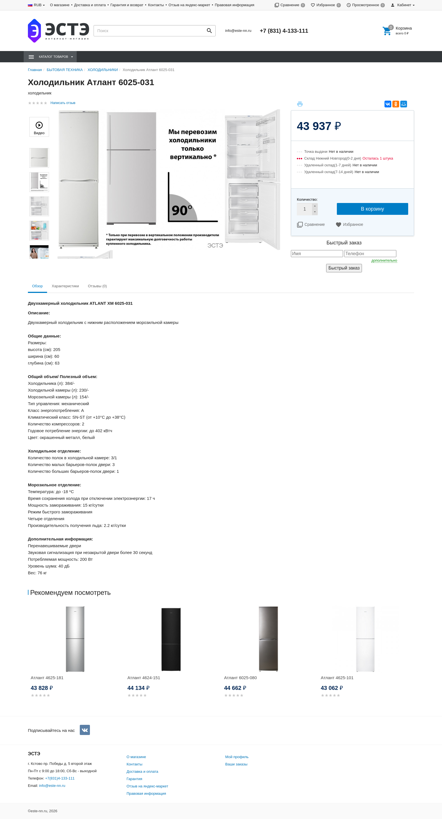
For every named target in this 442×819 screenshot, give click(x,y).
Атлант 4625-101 (337, 677)
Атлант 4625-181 (47, 677)
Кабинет (400, 5)
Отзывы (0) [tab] (97, 286)
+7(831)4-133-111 (59, 778)
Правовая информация (234, 5)
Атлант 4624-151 (143, 677)
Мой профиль (237, 757)
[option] (76, 658)
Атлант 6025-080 (240, 677)
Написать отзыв (62, 103)
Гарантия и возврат (127, 5)
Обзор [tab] (37, 286)
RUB (37, 5)
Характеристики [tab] (65, 286)
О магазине (59, 5)
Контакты (156, 5)
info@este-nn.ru (238, 30)
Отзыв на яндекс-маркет (189, 5)
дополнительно (384, 260)
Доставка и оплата (90, 5)
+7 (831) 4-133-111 (284, 31)
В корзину (372, 209)
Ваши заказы (236, 764)
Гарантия (134, 779)
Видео (39, 127)
